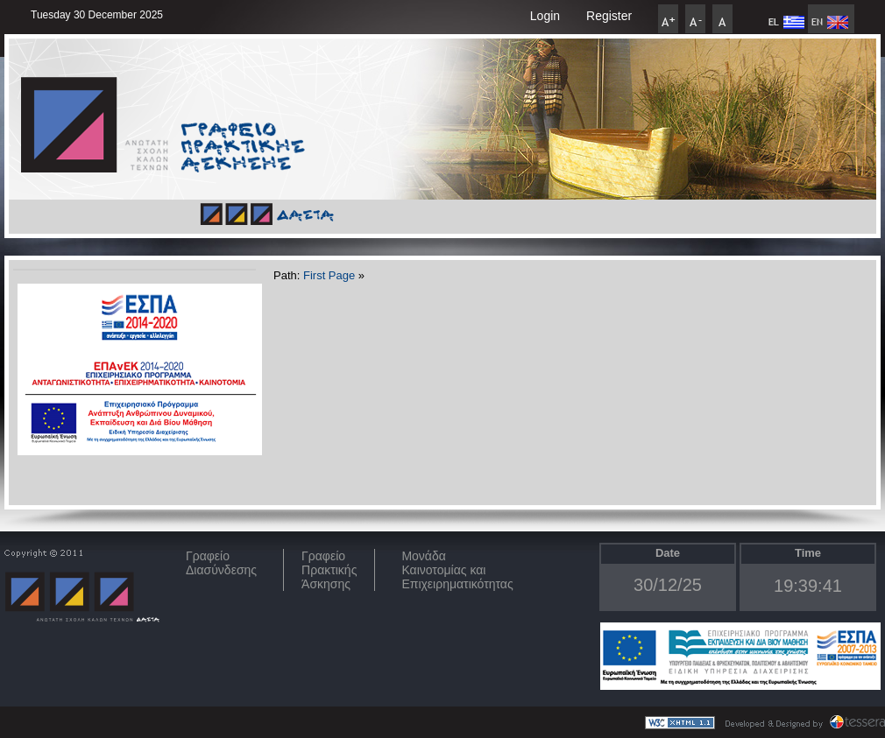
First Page (329, 275)
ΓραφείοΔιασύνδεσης (221, 563)
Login (545, 16)
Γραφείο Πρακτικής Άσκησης (329, 570)
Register (609, 16)
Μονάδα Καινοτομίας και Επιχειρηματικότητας (457, 570)
